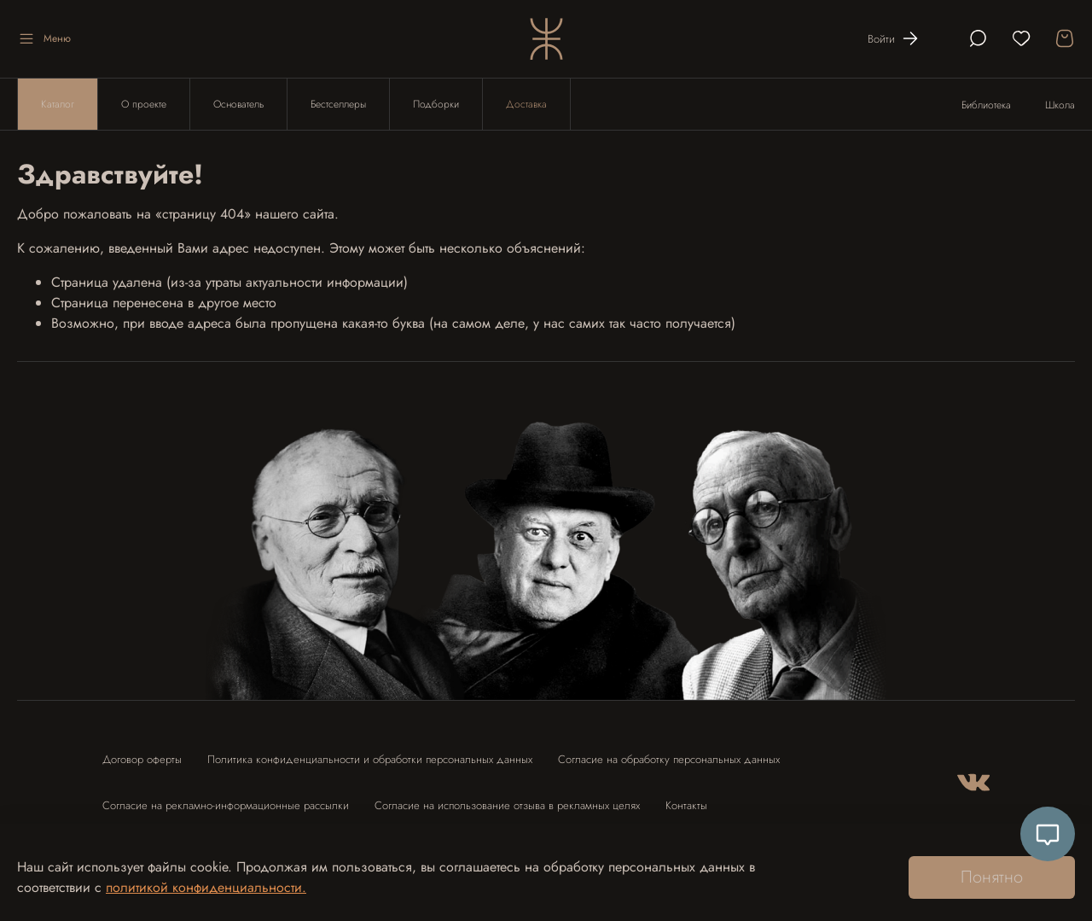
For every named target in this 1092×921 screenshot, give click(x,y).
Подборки (436, 104)
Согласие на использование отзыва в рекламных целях (507, 805)
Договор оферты (142, 759)
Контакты (686, 805)
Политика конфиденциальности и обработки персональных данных (369, 759)
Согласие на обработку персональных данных (669, 759)
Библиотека (986, 105)
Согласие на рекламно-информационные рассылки (225, 805)
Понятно (992, 877)
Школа (1060, 105)
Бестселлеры (338, 104)
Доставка (526, 104)
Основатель (238, 104)
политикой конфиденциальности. (206, 887)
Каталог (57, 104)
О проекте (143, 104)
